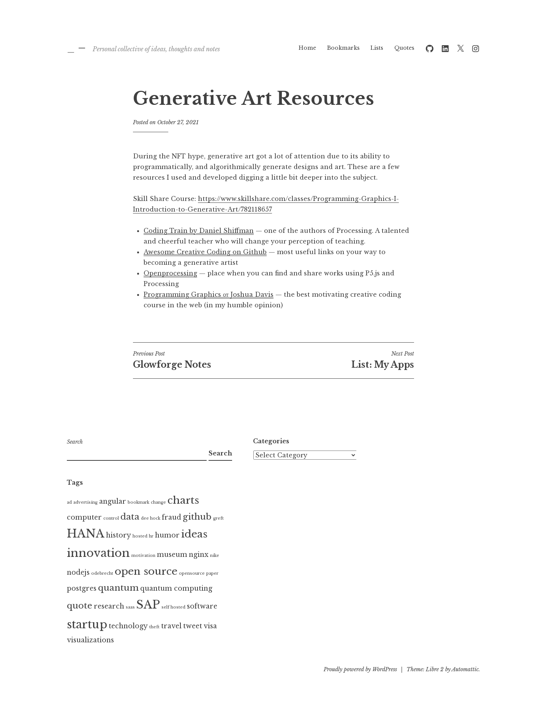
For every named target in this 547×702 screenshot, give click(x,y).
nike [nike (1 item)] (214, 555)
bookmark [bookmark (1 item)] (138, 502)
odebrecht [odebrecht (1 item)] (102, 573)
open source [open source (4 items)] (146, 571)
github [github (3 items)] (197, 516)
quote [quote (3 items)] (79, 605)
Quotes (404, 47)
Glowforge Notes (203, 360)
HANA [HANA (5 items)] (85, 534)
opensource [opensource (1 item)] (192, 573)
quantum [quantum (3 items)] (118, 587)
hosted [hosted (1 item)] (140, 536)
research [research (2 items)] (109, 606)
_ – (76, 47)
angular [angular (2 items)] (112, 501)
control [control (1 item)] (111, 518)
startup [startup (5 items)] (87, 624)
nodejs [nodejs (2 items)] (78, 572)
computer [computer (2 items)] (84, 517)
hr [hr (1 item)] (151, 536)
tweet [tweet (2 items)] (192, 626)
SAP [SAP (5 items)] (148, 605)
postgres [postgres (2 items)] (81, 588)
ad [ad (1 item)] (69, 502)
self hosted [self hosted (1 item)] (173, 607)
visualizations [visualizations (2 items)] (90, 640)
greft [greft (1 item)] (218, 518)
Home (307, 47)
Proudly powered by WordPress (360, 669)
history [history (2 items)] (118, 535)
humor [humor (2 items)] (167, 535)
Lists (376, 47)
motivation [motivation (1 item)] (143, 555)
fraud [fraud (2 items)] (171, 517)
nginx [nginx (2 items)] (199, 554)
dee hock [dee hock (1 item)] (150, 518)
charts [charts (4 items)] (183, 500)
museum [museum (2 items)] (172, 554)
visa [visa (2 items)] (210, 626)
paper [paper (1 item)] (212, 573)
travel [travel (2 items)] (171, 626)
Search (75, 441)
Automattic (465, 669)
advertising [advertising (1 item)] (85, 502)
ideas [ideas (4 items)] (194, 534)
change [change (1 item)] (158, 502)
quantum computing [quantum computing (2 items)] (176, 588)
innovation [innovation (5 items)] (98, 553)
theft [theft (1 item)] (154, 627)
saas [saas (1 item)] (130, 607)
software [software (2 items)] (202, 606)
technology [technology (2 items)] (128, 626)
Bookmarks (343, 47)
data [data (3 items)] (129, 516)
